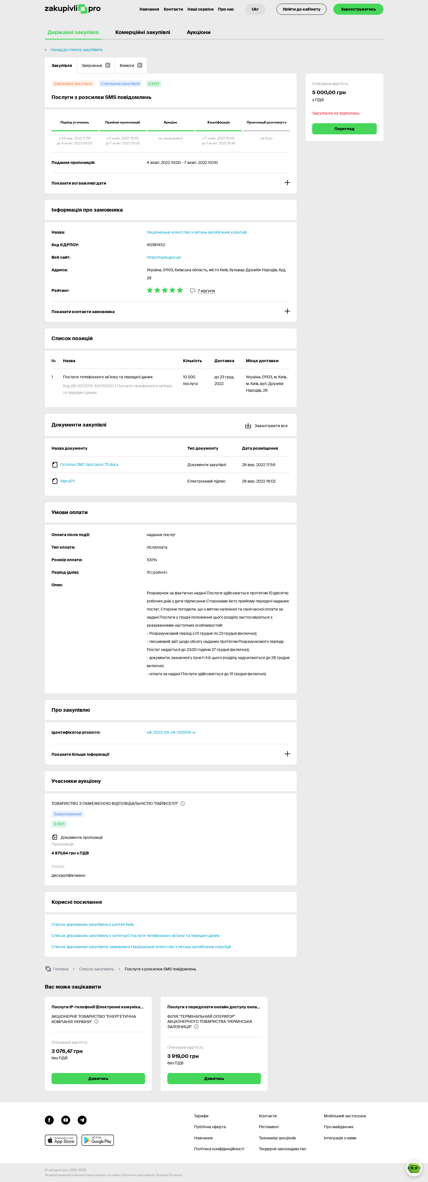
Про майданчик (339, 1126)
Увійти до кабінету (302, 9)
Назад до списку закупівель (77, 49)
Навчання (203, 1137)
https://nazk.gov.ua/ (164, 257)
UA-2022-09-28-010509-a (171, 732)
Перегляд (344, 128)
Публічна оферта (210, 1126)
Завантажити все (266, 424)
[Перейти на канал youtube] (65, 1119)
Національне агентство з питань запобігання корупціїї (197, 232)
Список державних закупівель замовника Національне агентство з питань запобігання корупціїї (141, 946)
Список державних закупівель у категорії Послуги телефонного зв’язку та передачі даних (135, 935)
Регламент (269, 1126)
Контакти (173, 9)
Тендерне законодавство (282, 1148)
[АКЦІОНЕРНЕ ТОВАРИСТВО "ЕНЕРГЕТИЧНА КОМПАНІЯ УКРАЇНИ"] (98, 1019)
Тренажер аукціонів (277, 1137)
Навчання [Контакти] (149, 9)
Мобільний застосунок (345, 1115)
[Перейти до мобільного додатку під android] (98, 1140)
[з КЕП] (154, 84)
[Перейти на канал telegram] (82, 1119)
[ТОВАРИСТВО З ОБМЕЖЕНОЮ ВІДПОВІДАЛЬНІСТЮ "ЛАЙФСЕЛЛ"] (118, 803)
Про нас (226, 9)
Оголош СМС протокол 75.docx (89, 464)
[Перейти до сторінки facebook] (49, 1119)
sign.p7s (67, 480)
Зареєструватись (358, 9)
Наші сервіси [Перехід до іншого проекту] (200, 9)
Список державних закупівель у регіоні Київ (93, 924)
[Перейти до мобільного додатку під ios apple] (61, 1140)
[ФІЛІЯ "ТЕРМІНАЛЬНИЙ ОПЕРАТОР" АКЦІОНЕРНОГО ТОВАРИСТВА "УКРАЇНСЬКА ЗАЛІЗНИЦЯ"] (214, 1021)
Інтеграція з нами (340, 1137)
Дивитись (98, 1078)
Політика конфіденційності (219, 1148)
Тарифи (201, 1115)
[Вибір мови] (255, 9)
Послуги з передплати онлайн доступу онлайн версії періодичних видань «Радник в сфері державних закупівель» (214, 1006)
